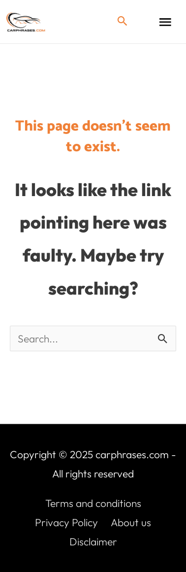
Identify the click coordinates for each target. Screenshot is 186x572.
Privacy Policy (66, 522)
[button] (122, 21)
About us (131, 522)
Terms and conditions (93, 503)
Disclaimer (93, 541)
